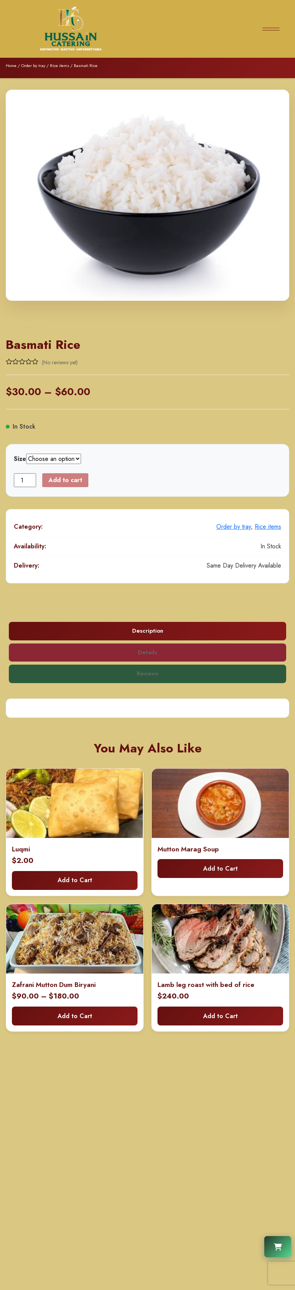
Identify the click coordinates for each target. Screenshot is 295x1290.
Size (20, 458)
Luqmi (21, 849)
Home (11, 65)
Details (147, 652)
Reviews (148, 674)
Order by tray (33, 65)
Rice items (59, 65)
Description (147, 631)
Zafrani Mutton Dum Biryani (54, 985)
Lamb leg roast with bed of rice (205, 985)
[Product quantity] (25, 480)
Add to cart (65, 480)
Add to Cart (75, 880)
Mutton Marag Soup (188, 849)
